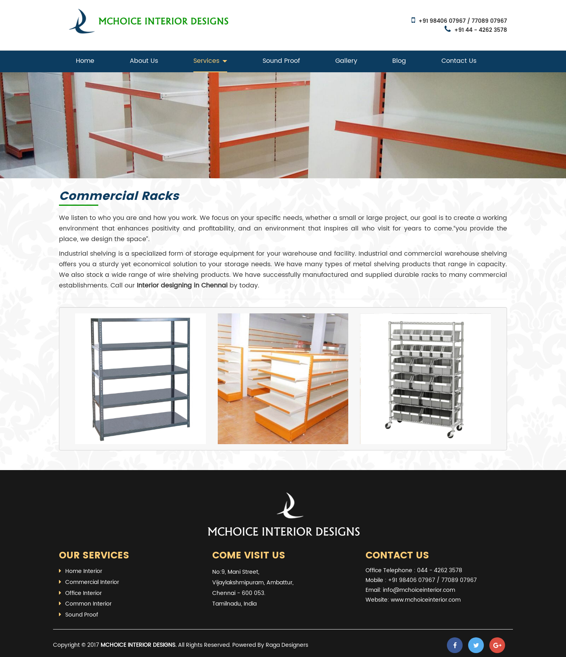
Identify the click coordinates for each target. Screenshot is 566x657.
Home (85, 61)
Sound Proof (281, 61)
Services (210, 61)
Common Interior (88, 603)
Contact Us (458, 61)
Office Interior (83, 593)
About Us (144, 61)
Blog (399, 61)
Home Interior (83, 571)
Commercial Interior (92, 582)
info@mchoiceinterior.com (419, 590)
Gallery (346, 61)
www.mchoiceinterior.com (426, 599)
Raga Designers (287, 645)
